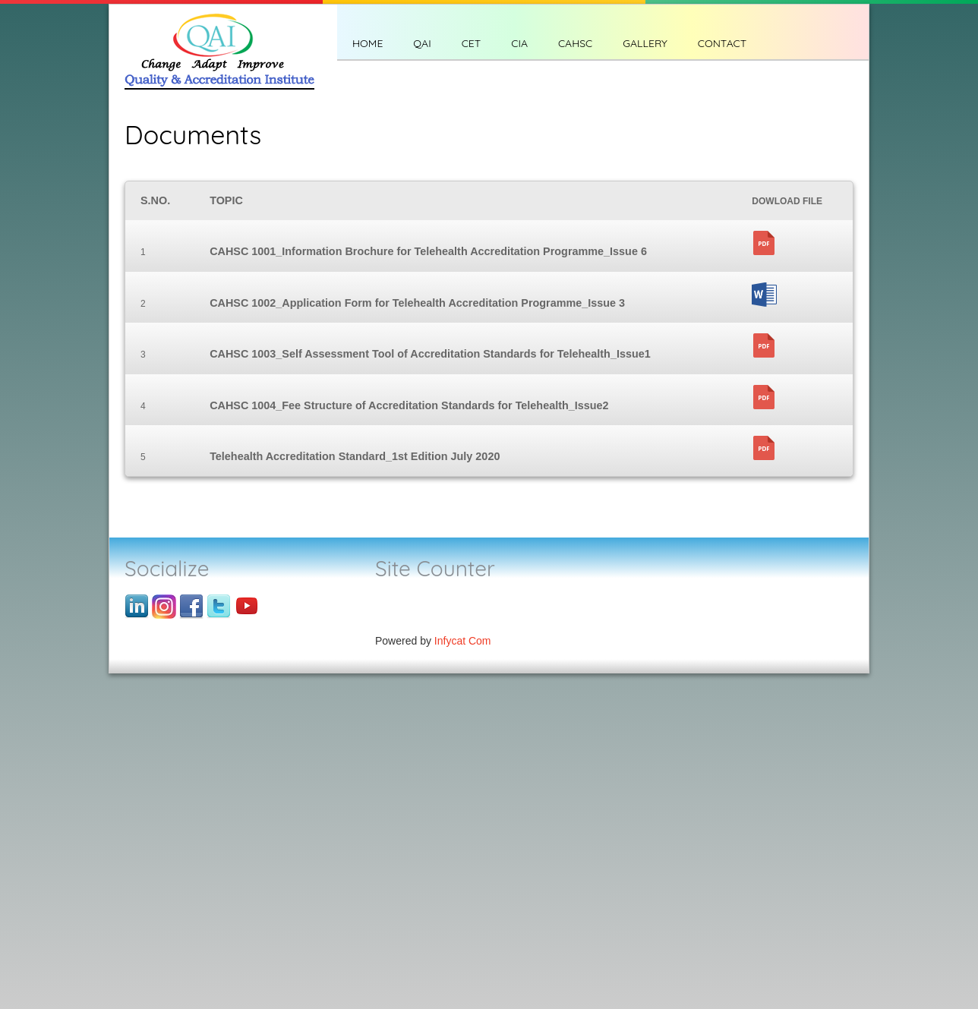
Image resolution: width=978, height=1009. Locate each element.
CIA (519, 43)
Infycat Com (462, 641)
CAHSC (575, 43)
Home (367, 43)
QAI (422, 43)
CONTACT (722, 43)
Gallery (645, 43)
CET (471, 43)
